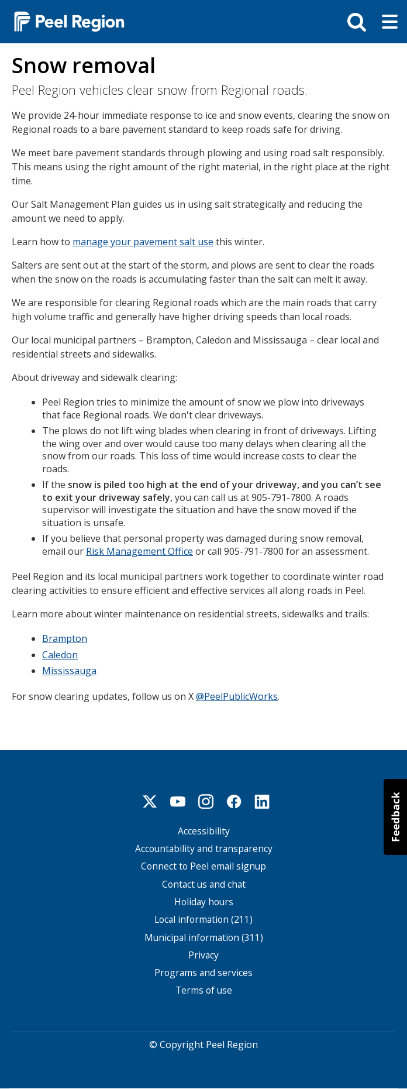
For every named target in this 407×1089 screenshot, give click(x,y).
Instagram (206, 801)
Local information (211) (203, 919)
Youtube (177, 801)
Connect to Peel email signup (203, 866)
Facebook (234, 801)
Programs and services (203, 973)
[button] (395, 817)
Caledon (60, 654)
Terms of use (203, 990)
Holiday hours (203, 902)
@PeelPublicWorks (237, 696)
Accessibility (204, 831)
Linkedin (262, 801)
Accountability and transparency (204, 849)
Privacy (203, 955)
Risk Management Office (139, 551)
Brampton (64, 638)
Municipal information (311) (203, 938)
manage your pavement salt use (143, 241)
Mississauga (69, 670)
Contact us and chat (204, 884)
